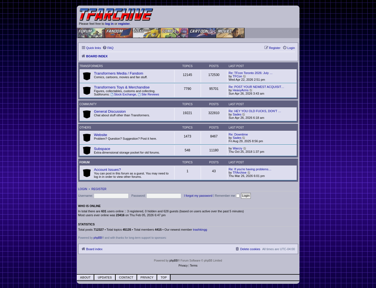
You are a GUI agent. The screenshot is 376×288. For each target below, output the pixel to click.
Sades (237, 114)
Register (99, 189)
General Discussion (110, 111)
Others (85, 127)
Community (88, 104)
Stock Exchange (123, 94)
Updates (105, 277)
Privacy (147, 277)
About (85, 277)
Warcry (237, 148)
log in (109, 23)
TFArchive (240, 172)
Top (164, 277)
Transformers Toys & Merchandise (122, 87)
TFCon (237, 76)
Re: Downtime (238, 134)
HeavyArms (241, 90)
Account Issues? (107, 170)
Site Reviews (148, 94)
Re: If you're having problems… (250, 169)
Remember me (227, 195)
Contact (126, 277)
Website (100, 135)
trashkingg (200, 229)
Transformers (91, 66)
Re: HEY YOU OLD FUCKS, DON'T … (255, 111)
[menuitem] (108, 48)
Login (82, 189)
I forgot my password (198, 195)
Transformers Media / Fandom (118, 73)
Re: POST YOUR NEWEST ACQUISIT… (256, 86)
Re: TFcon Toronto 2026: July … (251, 73)
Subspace (102, 149)
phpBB (98, 237)
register (124, 23)
